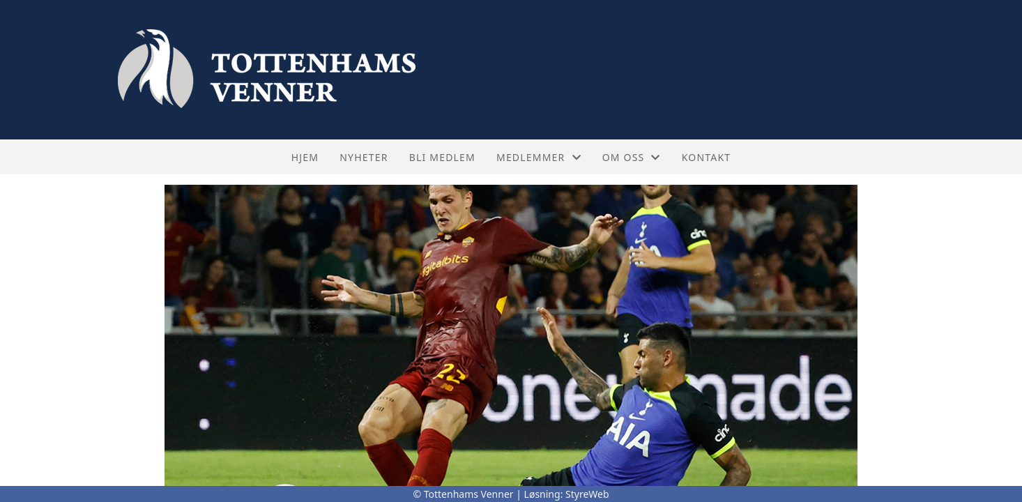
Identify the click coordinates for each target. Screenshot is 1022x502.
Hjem (305, 157)
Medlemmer (538, 157)
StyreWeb (587, 494)
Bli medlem (442, 157)
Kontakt (706, 157)
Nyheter (364, 157)
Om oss (631, 157)
